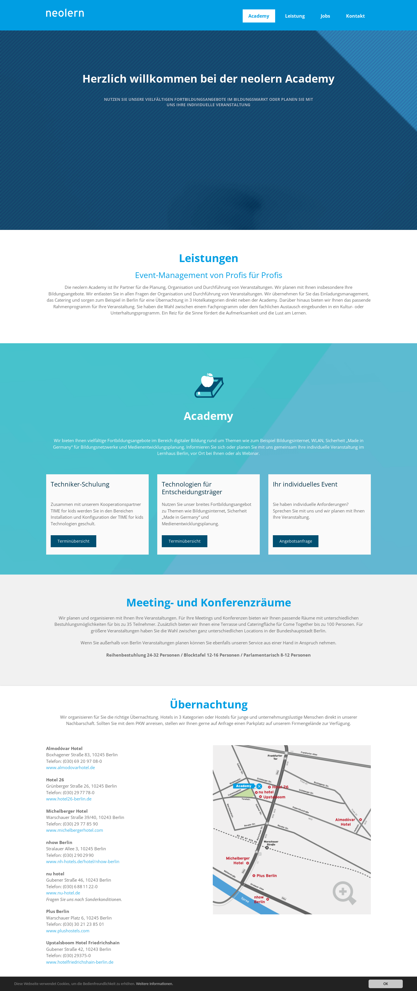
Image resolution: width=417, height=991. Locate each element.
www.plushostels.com (67, 930)
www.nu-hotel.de (63, 893)
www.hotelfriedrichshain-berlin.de (79, 962)
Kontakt (355, 16)
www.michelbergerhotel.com (74, 830)
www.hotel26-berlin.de (68, 799)
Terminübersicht (73, 541)
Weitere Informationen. (154, 984)
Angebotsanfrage (295, 541)
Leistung (295, 16)
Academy (258, 16)
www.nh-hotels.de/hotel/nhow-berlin (82, 861)
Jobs (325, 16)
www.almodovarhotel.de (70, 767)
